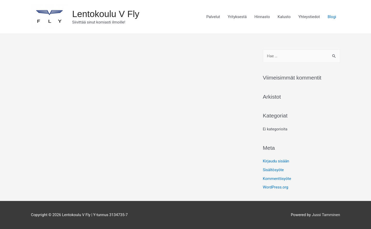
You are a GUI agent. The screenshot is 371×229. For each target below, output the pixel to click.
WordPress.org (275, 187)
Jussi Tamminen (326, 214)
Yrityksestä (237, 16)
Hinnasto (262, 16)
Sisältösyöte (273, 170)
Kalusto (284, 16)
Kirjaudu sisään (276, 161)
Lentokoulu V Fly (105, 14)
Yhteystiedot (309, 16)
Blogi (331, 16)
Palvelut (213, 16)
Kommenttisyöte (277, 178)
